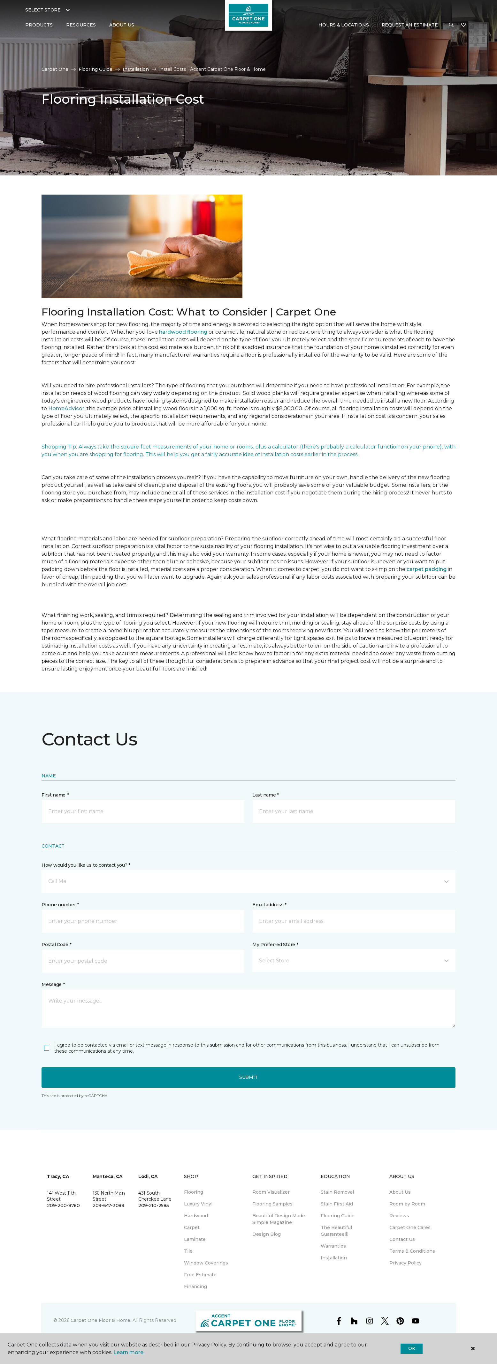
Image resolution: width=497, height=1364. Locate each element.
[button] (451, 25)
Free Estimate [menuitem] (200, 1275)
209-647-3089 (108, 1205)
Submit (248, 1077)
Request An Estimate (410, 25)
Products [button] (39, 25)
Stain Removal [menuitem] (337, 1192)
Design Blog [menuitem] (266, 1234)
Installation (136, 69)
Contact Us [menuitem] (402, 1239)
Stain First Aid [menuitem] (337, 1204)
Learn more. (128, 1352)
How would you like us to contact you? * (86, 865)
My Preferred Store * (275, 944)
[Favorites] (463, 25)
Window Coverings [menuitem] (206, 1263)
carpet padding (427, 569)
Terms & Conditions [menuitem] (412, 1251)
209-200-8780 (63, 1205)
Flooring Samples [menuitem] (272, 1204)
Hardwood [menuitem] (196, 1216)
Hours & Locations (343, 25)
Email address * (269, 904)
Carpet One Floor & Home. (101, 1320)
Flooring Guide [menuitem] (338, 1216)
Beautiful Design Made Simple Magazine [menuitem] (278, 1219)
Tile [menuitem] (188, 1251)
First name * (55, 795)
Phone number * (60, 904)
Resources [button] (81, 25)
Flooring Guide (95, 69)
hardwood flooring (183, 332)
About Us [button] (121, 25)
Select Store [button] (43, 10)
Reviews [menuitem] (399, 1216)
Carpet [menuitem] (192, 1227)
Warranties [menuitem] (333, 1246)
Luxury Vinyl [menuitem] (198, 1204)
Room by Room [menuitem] (407, 1204)
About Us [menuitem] (400, 1192)
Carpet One (55, 69)
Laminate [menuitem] (195, 1239)
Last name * (265, 795)
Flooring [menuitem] (193, 1192)
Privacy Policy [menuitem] (405, 1263)
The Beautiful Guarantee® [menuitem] (336, 1231)
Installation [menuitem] (334, 1258)
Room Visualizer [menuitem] (271, 1192)
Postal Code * (56, 944)
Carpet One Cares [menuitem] (410, 1227)
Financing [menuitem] (195, 1286)
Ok (411, 1348)
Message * (53, 984)
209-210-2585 (153, 1205)
